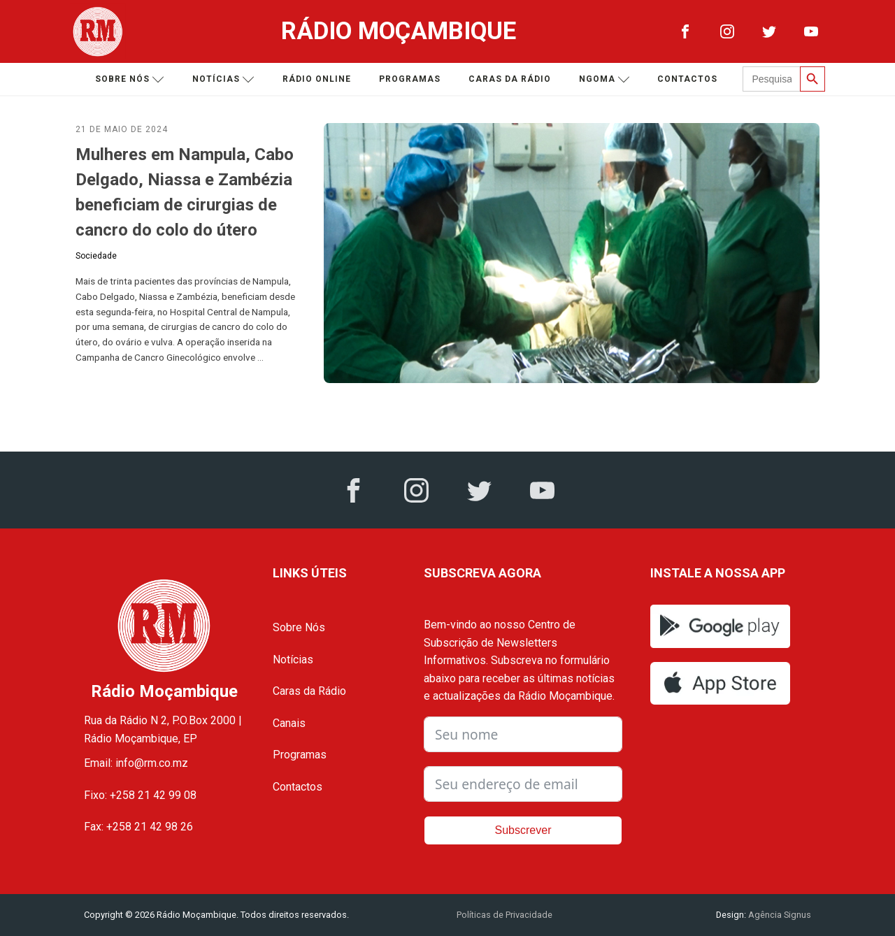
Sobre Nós (299, 627)
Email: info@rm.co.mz (136, 763)
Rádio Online (316, 79)
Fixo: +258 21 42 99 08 (140, 795)
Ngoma (604, 79)
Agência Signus (778, 914)
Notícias (223, 79)
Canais (289, 723)
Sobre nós (129, 79)
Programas (410, 79)
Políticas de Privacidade (504, 914)
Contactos (687, 79)
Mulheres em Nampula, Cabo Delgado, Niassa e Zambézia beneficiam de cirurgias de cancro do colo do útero (185, 192)
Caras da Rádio (509, 79)
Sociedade (96, 256)
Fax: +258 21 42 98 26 (138, 826)
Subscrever (523, 830)
